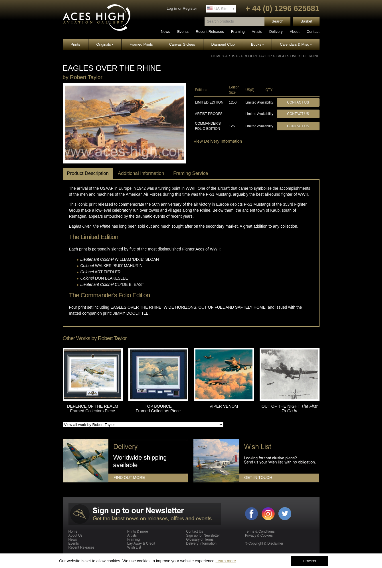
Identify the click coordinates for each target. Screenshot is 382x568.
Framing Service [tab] (190, 173)
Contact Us (298, 102)
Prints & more (137, 531)
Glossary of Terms (199, 539)
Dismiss (309, 561)
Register (190, 8)
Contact (313, 31)
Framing (238, 31)
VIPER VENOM (224, 406)
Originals (105, 44)
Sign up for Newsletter (203, 535)
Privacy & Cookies (259, 535)
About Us (75, 535)
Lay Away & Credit (141, 543)
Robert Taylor (258, 56)
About (295, 31)
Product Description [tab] (88, 173)
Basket (306, 21)
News (165, 31)
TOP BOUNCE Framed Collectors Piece (158, 408)
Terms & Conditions (260, 531)
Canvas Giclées (182, 44)
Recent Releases (210, 31)
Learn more (225, 561)
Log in (172, 8)
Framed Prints (141, 44)
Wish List (134, 547)
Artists (257, 31)
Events (183, 31)
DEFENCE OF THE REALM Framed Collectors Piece (92, 408)
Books (257, 44)
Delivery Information (201, 543)
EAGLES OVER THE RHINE (297, 56)
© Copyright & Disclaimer (264, 543)
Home (216, 56)
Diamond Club (223, 44)
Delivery (276, 31)
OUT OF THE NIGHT (290, 408)
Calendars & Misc (295, 44)
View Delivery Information (218, 141)
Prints (75, 44)
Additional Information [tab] (141, 173)
